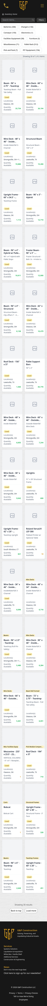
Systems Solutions (10, 949)
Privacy (12, 993)
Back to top (16, 910)
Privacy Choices (31, 993)
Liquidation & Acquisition (13, 951)
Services (8, 946)
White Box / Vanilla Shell (13, 954)
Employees (23, 999)
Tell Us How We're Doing (23, 996)
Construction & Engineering (14, 959)
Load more (31, 910)
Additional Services (11, 957)
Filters (41, 20)
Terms (20, 993)
